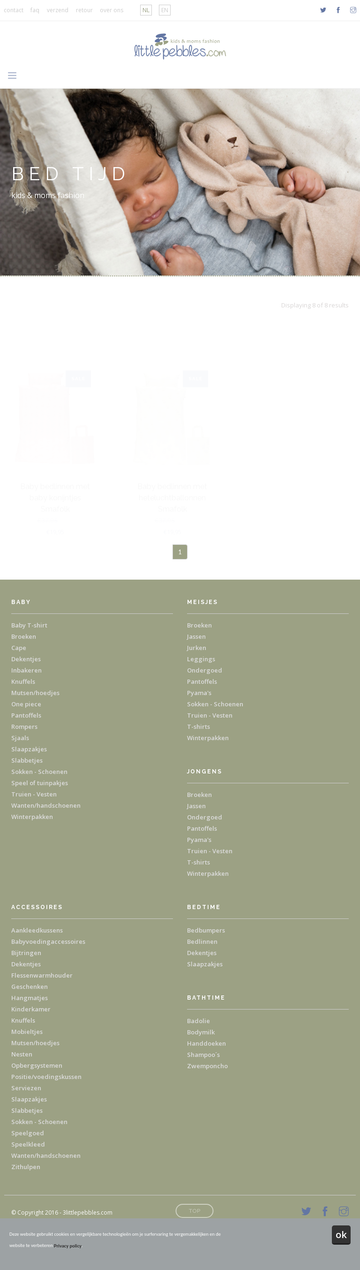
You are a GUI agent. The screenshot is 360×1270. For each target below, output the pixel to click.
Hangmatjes (29, 998)
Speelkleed (28, 1144)
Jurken (196, 647)
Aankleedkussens (37, 930)
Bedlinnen (202, 941)
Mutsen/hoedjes (35, 693)
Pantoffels (26, 715)
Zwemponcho (207, 1066)
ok (341, 1234)
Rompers (24, 726)
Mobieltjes (27, 1031)
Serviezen (26, 1088)
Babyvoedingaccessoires (48, 941)
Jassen (196, 636)
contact (13, 10)
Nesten (21, 1054)
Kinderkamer (31, 1009)
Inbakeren (26, 670)
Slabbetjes (27, 760)
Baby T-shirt (29, 625)
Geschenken (29, 986)
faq (34, 10)
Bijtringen (26, 953)
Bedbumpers (206, 930)
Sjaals (20, 738)
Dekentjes (26, 659)
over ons (111, 10)
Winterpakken (32, 816)
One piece (26, 704)
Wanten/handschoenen (46, 805)
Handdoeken (206, 1043)
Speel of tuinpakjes (39, 783)
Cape (18, 647)
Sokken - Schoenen (39, 771)
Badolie (198, 1021)
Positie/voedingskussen (46, 1076)
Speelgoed (27, 1133)
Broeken (23, 636)
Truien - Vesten (34, 794)
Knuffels (23, 681)
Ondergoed (204, 670)
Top (195, 1211)
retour (84, 10)
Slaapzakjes (29, 749)
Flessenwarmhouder (42, 975)
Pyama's (199, 693)
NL (146, 10)
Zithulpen (25, 1167)
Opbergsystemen (36, 1065)
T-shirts (198, 726)
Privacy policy (68, 1246)
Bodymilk (201, 1032)
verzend (57, 10)
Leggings (201, 659)
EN (164, 10)
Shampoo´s (203, 1054)
